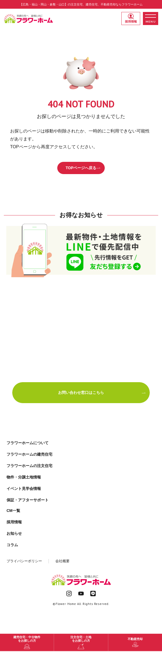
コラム (12, 545)
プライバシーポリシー (24, 561)
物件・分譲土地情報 (24, 477)
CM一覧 (13, 510)
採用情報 (131, 18)
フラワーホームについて (28, 443)
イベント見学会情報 (24, 488)
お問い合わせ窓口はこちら (102, 392)
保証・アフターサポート (28, 500)
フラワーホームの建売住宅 (29, 454)
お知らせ (14, 533)
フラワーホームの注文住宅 (29, 465)
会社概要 (62, 561)
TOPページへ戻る (83, 168)
